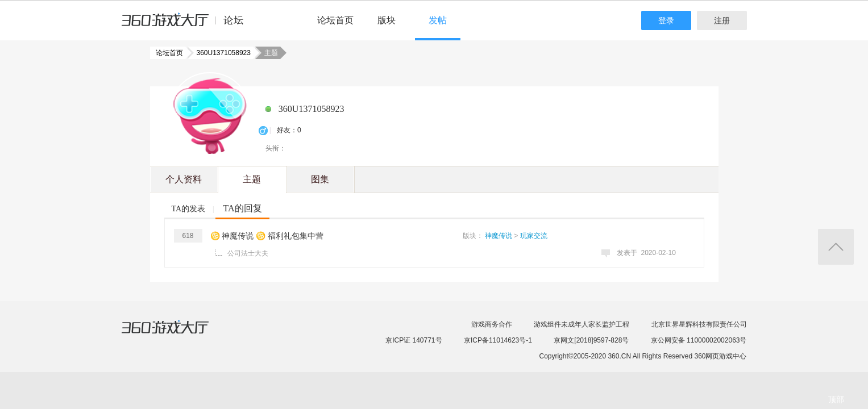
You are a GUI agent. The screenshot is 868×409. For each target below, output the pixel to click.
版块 (386, 20)
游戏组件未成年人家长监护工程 (581, 324)
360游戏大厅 (177, 334)
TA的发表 (189, 208)
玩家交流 (533, 236)
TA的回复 (242, 208)
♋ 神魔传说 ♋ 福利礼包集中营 (267, 235)
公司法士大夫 (247, 253)
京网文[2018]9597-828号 (591, 340)
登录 (666, 20)
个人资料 (183, 179)
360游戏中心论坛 (187, 24)
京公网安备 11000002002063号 (699, 340)
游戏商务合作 (491, 324)
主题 (252, 179)
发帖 (438, 20)
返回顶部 (836, 247)
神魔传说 (498, 236)
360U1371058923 (220, 53)
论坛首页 (335, 20)
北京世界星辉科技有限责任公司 (699, 324)
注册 (722, 20)
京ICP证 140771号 (413, 340)
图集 (320, 179)
